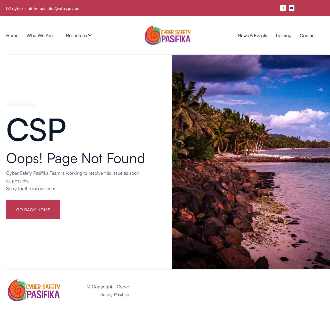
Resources (76, 35)
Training (283, 35)
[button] (79, 35)
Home (12, 35)
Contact (308, 35)
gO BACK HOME (33, 209)
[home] (167, 35)
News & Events (252, 35)
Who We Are (40, 35)
